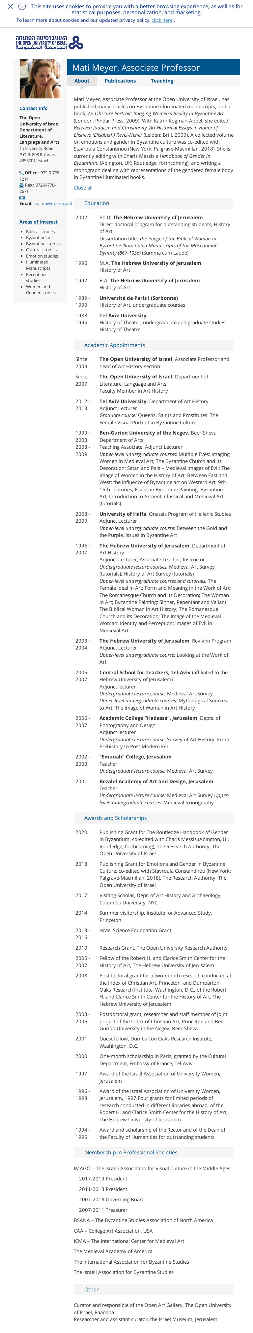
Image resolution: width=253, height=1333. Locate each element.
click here (162, 20)
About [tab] (82, 80)
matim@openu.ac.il (53, 203)
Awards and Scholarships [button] (115, 818)
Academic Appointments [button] (114, 345)
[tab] (154, 203)
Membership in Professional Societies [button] (131, 1152)
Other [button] (91, 1289)
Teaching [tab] (162, 80)
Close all (83, 187)
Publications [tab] (120, 80)
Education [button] (96, 203)
